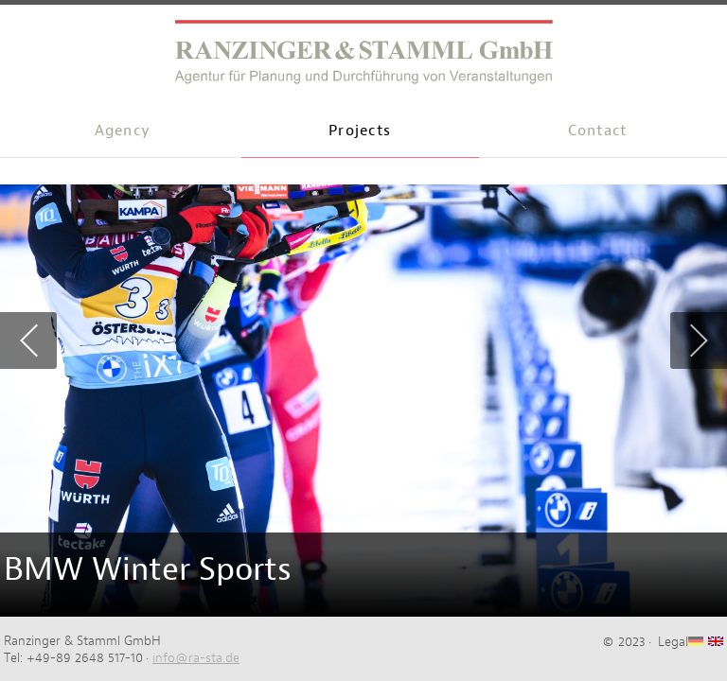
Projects (359, 130)
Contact (598, 130)
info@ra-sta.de (195, 657)
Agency (123, 130)
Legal (673, 641)
